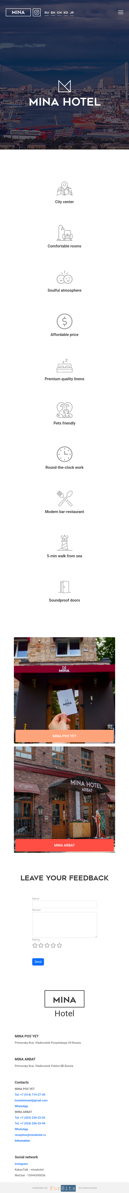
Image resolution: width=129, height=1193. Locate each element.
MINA (18, 13)
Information (22, 1140)
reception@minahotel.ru (30, 1135)
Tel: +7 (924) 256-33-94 (30, 1123)
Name (35, 898)
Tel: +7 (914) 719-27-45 (30, 1094)
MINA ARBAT (64, 845)
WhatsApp (21, 1106)
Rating (36, 939)
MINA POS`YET (65, 736)
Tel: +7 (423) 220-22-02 (30, 1117)
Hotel (64, 1004)
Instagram (21, 1164)
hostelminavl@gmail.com (31, 1100)
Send (38, 962)
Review (36, 909)
